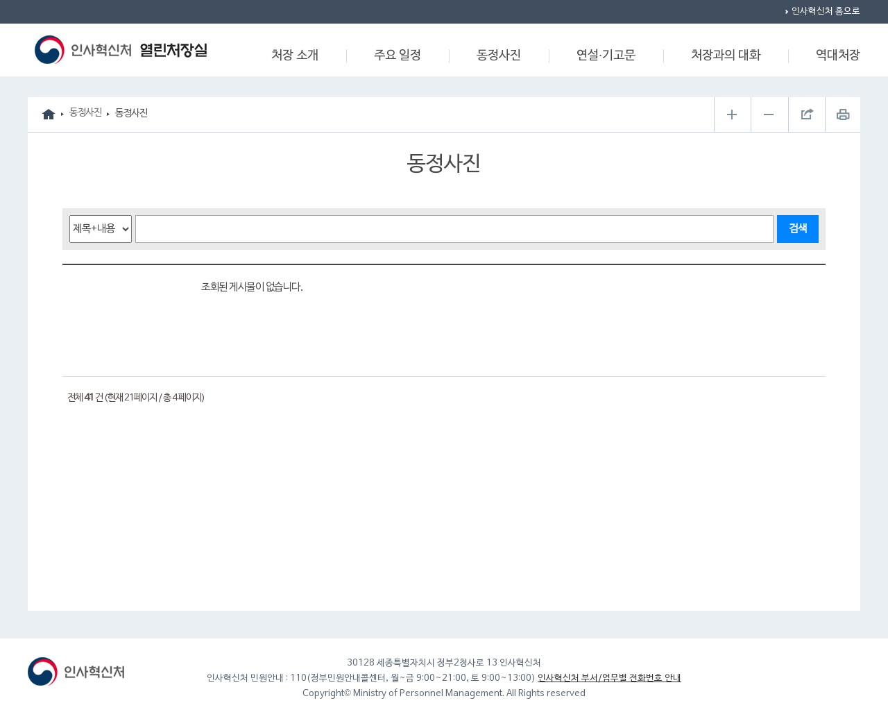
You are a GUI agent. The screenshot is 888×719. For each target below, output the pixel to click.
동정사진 (499, 55)
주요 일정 (397, 55)
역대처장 (838, 55)
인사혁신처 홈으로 (826, 12)
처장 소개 (294, 55)
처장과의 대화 (725, 55)
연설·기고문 (606, 55)
